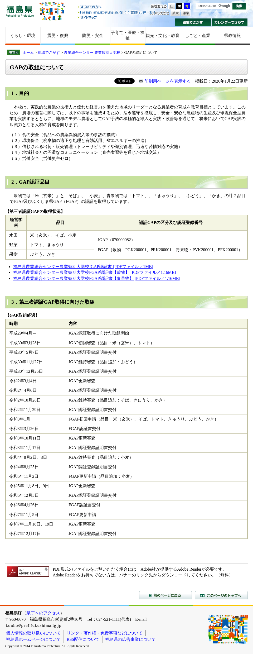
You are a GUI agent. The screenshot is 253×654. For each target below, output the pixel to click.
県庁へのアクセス (43, 613)
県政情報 (232, 35)
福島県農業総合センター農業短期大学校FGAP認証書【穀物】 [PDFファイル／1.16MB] (94, 272)
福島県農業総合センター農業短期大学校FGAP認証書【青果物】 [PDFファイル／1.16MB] (96, 278)
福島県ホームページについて (33, 639)
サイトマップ (116, 17)
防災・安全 (92, 35)
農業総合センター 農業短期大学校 (92, 52)
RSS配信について (83, 639)
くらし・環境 (22, 35)
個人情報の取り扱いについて (33, 633)
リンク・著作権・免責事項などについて (105, 633)
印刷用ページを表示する (167, 81)
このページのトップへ (221, 595)
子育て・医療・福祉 (127, 35)
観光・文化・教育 (162, 35)
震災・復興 (57, 35)
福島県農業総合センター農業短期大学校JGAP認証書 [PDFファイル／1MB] (83, 266)
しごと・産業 (197, 35)
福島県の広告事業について (130, 639)
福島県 (19, 11)
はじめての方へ (116, 7)
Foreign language (116, 12)
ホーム (28, 52)
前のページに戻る (165, 595)
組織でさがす (193, 22)
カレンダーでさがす (230, 22)
